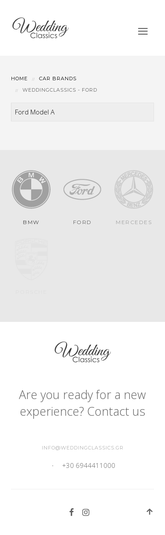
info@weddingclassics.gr (83, 448)
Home (19, 78)
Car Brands (58, 78)
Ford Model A (35, 111)
